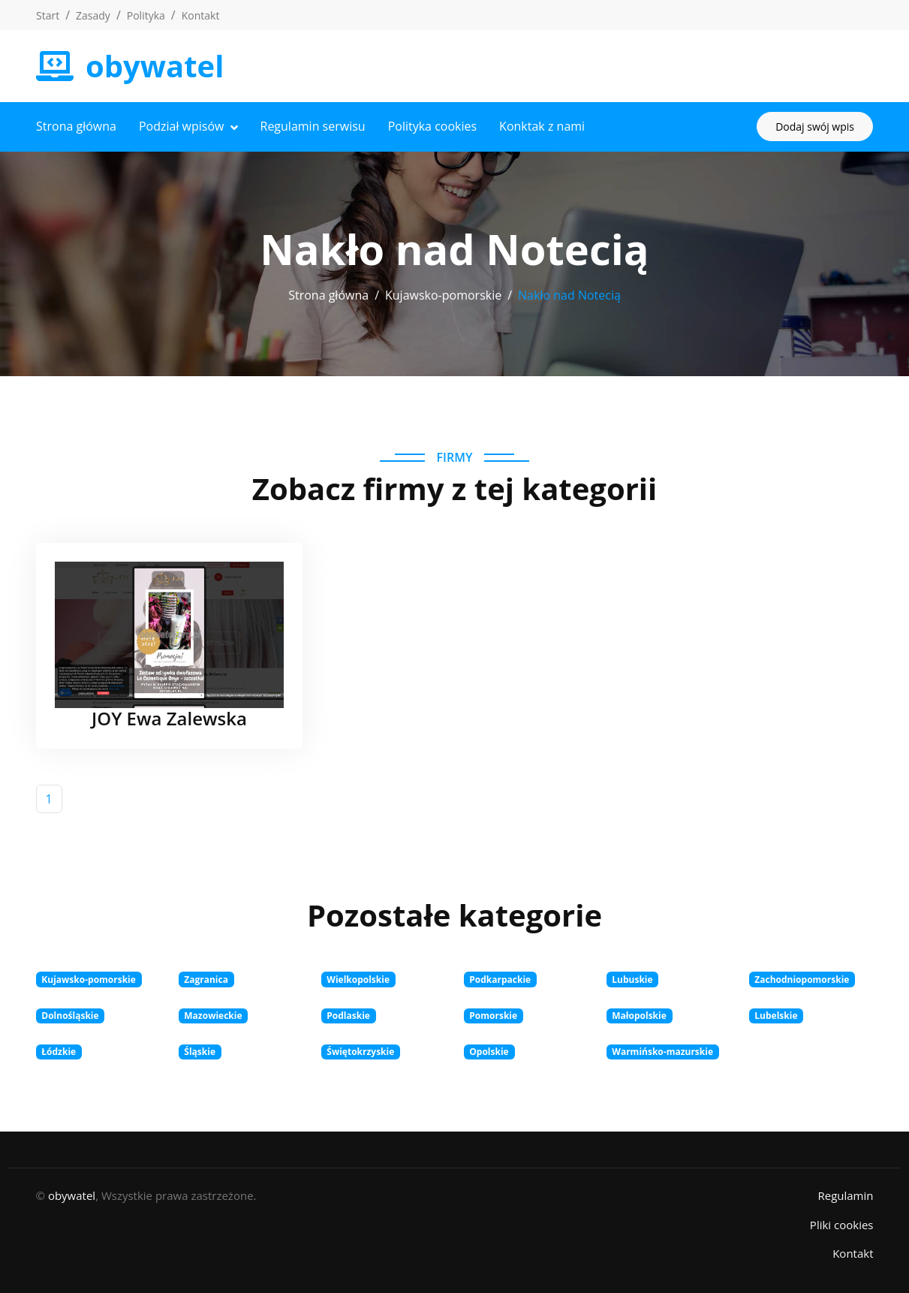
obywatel (71, 1195)
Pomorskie (493, 1015)
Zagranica (206, 979)
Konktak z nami (542, 126)
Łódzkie (58, 1051)
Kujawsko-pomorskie (443, 295)
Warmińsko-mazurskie (662, 1051)
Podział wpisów (181, 126)
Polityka (146, 15)
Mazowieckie (213, 1015)
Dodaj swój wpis (814, 126)
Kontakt (201, 15)
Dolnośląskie (69, 1015)
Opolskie (488, 1051)
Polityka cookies (432, 126)
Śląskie (199, 1051)
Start (47, 15)
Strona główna (76, 126)
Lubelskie (775, 1015)
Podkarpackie (500, 979)
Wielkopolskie (358, 979)
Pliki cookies (842, 1224)
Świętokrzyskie (360, 1051)
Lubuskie (632, 979)
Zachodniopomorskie (801, 979)
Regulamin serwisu (313, 126)
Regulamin (845, 1195)
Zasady (93, 15)
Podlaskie (348, 1015)
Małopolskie (639, 1015)
